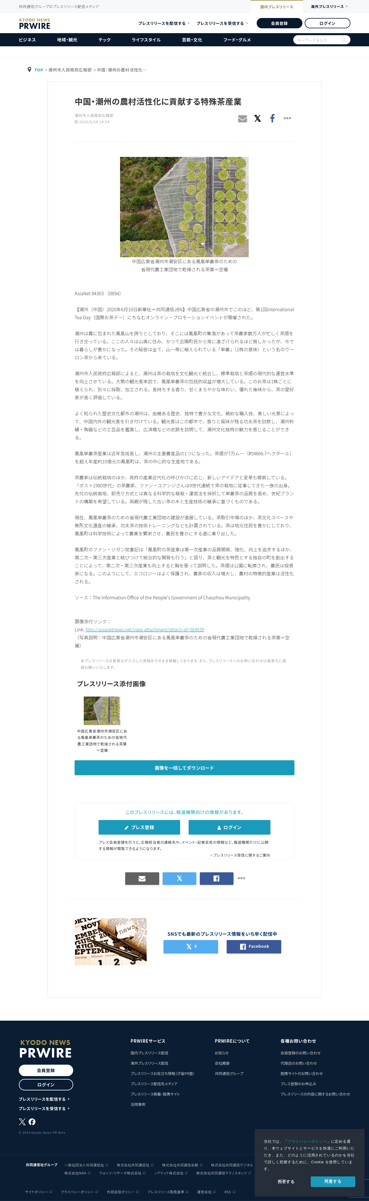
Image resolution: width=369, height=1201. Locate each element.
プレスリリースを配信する (162, 23)
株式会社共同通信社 (133, 1164)
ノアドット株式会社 (168, 1172)
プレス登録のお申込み (298, 1083)
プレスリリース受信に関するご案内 (241, 854)
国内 (272, 7)
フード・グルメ (237, 40)
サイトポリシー (36, 1191)
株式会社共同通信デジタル (232, 1164)
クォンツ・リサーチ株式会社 (120, 1172)
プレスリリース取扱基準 (165, 1191)
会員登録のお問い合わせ (300, 1052)
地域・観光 (67, 40)
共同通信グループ (229, 1073)
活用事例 (138, 1104)
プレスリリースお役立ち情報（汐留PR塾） (163, 1073)
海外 (325, 7)
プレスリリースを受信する (220, 23)
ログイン (327, 23)
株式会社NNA (76, 1172)
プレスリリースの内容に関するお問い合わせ (315, 1093)
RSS (227, 1191)
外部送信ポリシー (121, 1191)
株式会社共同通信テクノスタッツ (221, 1172)
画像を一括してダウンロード (184, 767)
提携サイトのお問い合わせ (301, 1073)
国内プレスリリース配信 (149, 1052)
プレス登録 (139, 827)
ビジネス (27, 40)
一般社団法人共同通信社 (84, 1164)
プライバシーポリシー (307, 1141)
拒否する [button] (286, 1181)
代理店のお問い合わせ (298, 1063)
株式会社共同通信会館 (180, 1164)
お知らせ (222, 1052)
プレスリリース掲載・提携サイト (155, 1093)
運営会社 (204, 1191)
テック (105, 40)
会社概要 (222, 1063)
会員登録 (279, 23)
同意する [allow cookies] (332, 1181)
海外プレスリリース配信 (149, 1063)
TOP (38, 70)
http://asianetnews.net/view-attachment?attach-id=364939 (145, 629)
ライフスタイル (146, 40)
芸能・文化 (192, 40)
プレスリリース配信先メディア (154, 1083)
